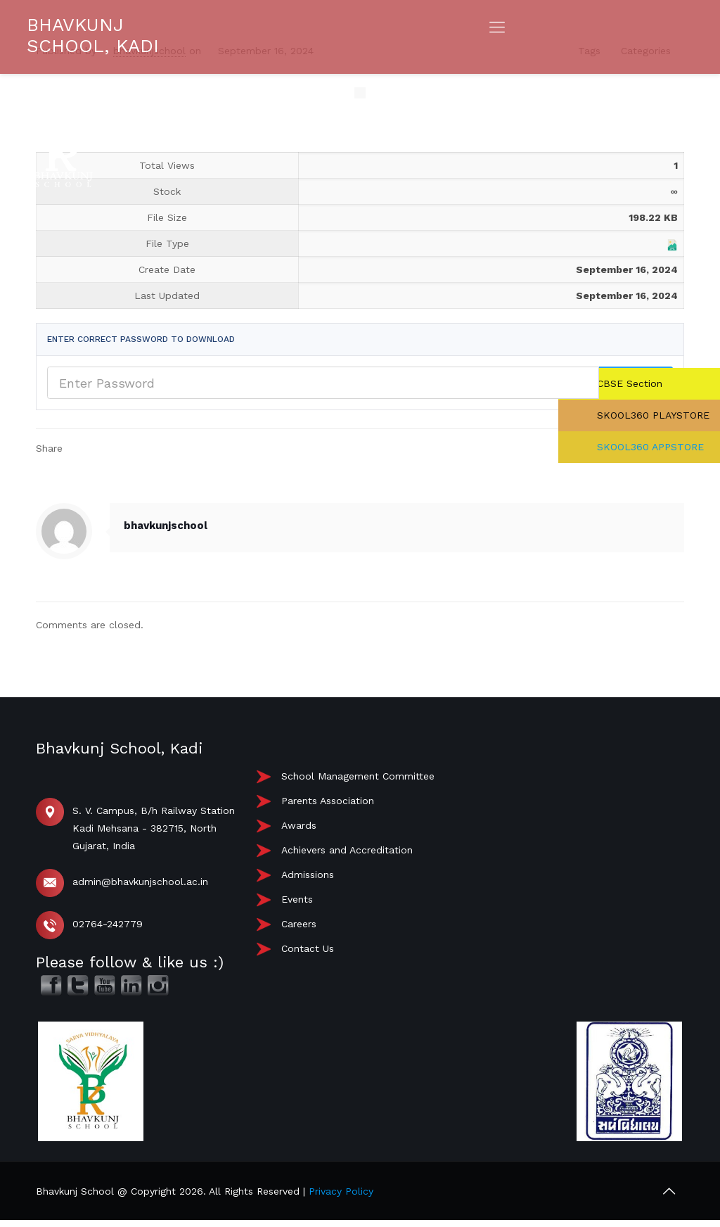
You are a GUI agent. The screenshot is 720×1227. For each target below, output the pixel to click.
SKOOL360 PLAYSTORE (651, 415)
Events (297, 899)
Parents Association (327, 800)
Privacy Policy (341, 1191)
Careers (298, 923)
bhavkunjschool (165, 525)
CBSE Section (627, 383)
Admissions (307, 874)
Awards (298, 825)
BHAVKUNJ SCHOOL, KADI (93, 35)
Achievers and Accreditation (347, 850)
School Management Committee (358, 776)
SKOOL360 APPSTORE (648, 446)
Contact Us (307, 948)
